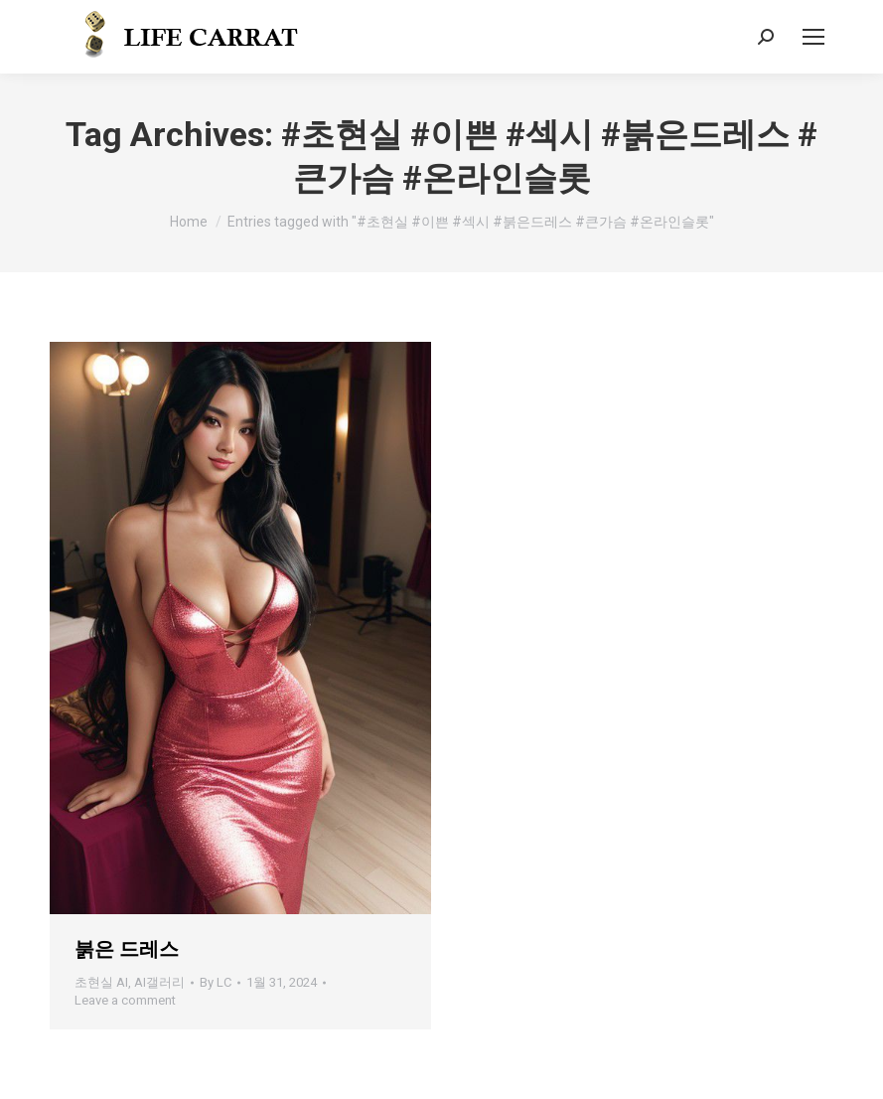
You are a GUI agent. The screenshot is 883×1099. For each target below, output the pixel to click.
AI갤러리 (159, 982)
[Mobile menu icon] (813, 37)
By (215, 982)
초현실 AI (101, 982)
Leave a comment (125, 1000)
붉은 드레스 (126, 949)
